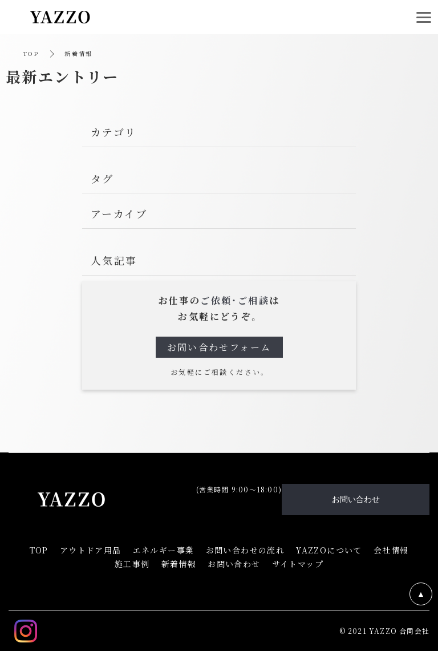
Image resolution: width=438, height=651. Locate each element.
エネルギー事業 (163, 550)
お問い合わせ (234, 563)
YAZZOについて (329, 550)
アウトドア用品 (90, 550)
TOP (31, 53)
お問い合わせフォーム (219, 347)
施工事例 (132, 563)
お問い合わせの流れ (245, 550)
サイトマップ (297, 563)
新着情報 (179, 563)
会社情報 (391, 550)
